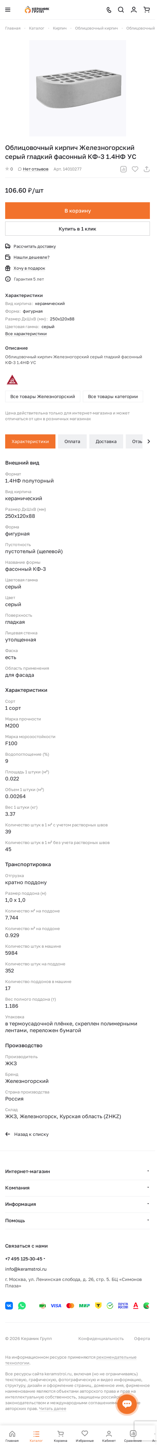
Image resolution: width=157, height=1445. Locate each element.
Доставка (106, 441)
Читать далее (52, 1408)
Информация (20, 1204)
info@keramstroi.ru (25, 1269)
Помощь (15, 1220)
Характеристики (30, 441)
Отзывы (140, 441)
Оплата (72, 441)
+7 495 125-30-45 (23, 1258)
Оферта (142, 1338)
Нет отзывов (33, 168)
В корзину (77, 210)
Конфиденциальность (101, 1338)
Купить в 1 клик (77, 228)
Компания (17, 1187)
